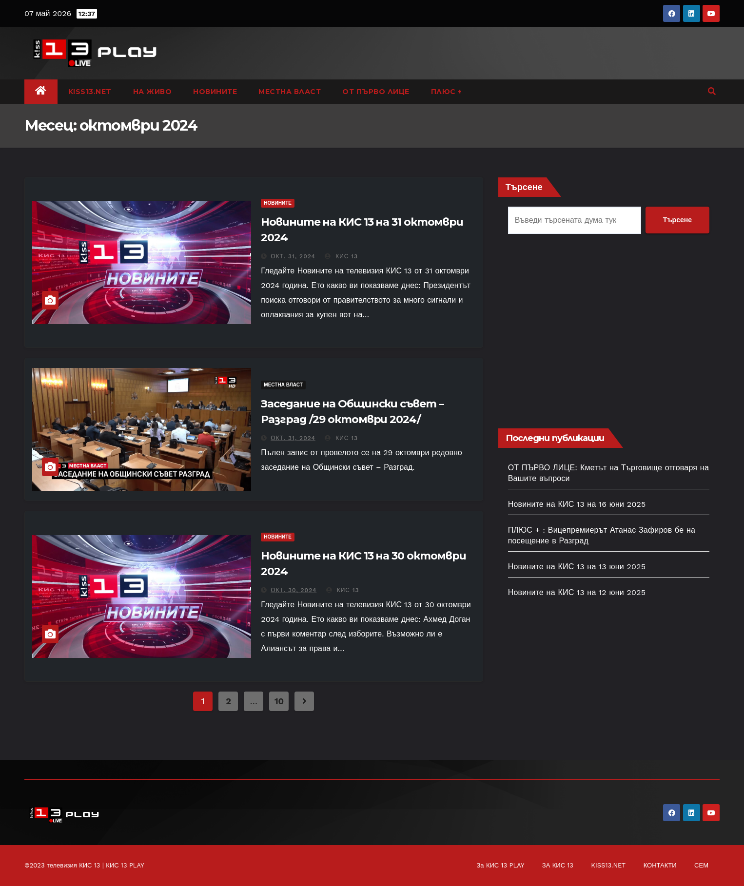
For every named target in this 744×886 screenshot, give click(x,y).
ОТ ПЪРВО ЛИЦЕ (376, 91)
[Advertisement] (608, 332)
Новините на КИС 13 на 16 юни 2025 (577, 504)
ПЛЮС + (446, 91)
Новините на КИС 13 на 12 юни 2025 (577, 592)
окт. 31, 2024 (293, 256)
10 (279, 701)
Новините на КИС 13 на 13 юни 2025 (577, 566)
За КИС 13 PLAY (500, 865)
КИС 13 (341, 256)
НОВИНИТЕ (215, 91)
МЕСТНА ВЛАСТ (289, 91)
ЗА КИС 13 (557, 865)
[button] (712, 91)
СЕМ (701, 865)
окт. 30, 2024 (293, 590)
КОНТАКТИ (660, 865)
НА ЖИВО (152, 91)
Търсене (524, 187)
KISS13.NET (90, 91)
